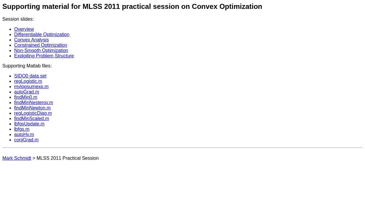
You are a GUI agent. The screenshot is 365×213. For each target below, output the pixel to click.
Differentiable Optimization (41, 34)
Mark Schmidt (16, 158)
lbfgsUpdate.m (29, 123)
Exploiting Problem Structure (44, 55)
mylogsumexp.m (31, 86)
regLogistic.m (28, 81)
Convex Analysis (31, 39)
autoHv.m (24, 134)
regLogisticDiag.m (33, 113)
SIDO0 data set (30, 75)
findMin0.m (25, 97)
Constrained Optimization (40, 45)
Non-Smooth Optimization (41, 50)
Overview (24, 29)
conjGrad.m (26, 139)
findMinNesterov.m (33, 102)
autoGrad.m (26, 91)
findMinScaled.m (31, 118)
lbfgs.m (21, 129)
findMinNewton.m (32, 107)
